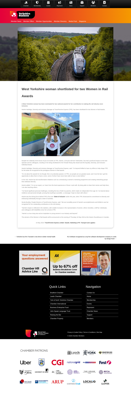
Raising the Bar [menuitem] (55, 315)
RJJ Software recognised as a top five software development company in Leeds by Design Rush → (91, 237)
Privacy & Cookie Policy (74, 332)
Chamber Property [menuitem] (56, 318)
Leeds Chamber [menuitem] (56, 296)
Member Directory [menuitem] (60, 21)
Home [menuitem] (89, 296)
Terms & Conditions (89, 332)
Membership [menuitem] (91, 300)
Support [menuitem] (89, 315)
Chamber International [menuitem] (58, 304)
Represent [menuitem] (90, 307)
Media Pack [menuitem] (73, 21)
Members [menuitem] (90, 318)
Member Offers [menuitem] (28, 21)
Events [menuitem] (89, 304)
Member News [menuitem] (16, 21)
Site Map (99, 332)
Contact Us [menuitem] (91, 293)
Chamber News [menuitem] (92, 311)
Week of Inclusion (59, 206)
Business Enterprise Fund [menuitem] (59, 307)
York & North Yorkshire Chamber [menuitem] (61, 300)
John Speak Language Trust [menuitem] (60, 311)
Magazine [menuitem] (82, 21)
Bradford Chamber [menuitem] (56, 293)
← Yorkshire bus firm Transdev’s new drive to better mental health (35, 236)
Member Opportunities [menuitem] (44, 21)
